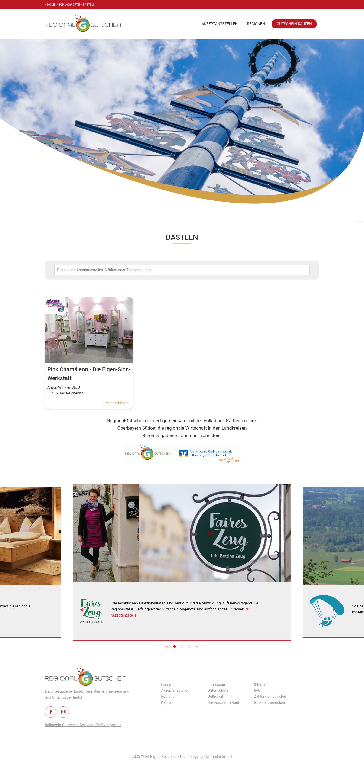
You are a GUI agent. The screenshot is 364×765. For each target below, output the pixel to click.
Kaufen (167, 702)
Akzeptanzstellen (220, 24)
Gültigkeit (215, 696)
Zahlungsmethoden (270, 696)
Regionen (256, 24)
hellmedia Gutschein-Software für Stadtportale (83, 725)
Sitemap (261, 684)
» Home (50, 4)
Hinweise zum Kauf (223, 702)
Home (166, 684)
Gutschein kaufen (294, 24)
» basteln (88, 4)
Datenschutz (218, 690)
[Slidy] (182, 562)
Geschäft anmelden (270, 702)
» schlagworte (68, 4)
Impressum (217, 684)
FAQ (257, 690)
